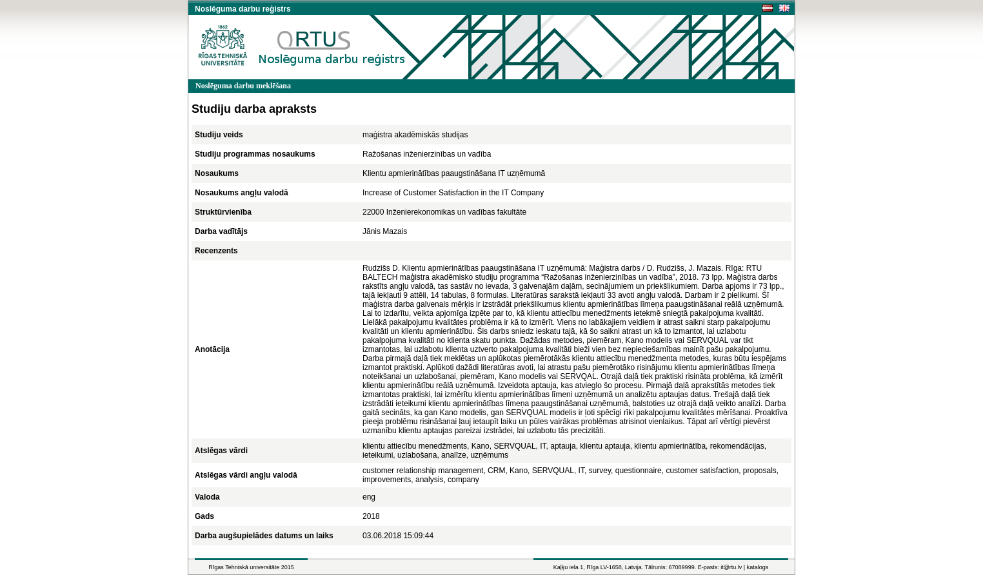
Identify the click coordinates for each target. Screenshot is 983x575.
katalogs (758, 567)
